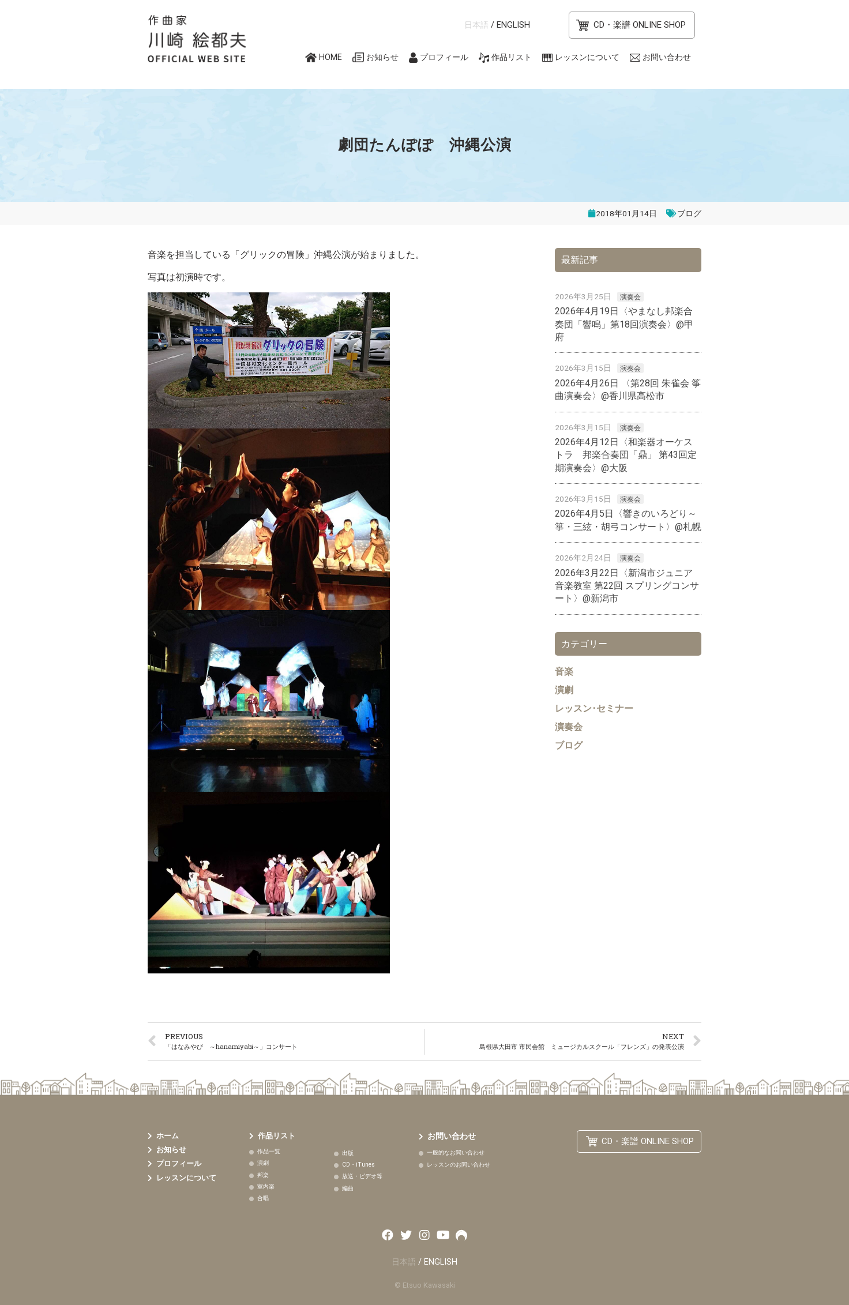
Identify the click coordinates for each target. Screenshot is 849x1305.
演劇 (564, 690)
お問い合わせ (667, 57)
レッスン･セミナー (594, 708)
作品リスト (511, 57)
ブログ (689, 213)
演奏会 (630, 297)
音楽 (564, 671)
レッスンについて (587, 57)
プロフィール (444, 57)
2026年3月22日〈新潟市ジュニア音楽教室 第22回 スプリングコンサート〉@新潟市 (627, 585)
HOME (330, 57)
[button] (632, 25)
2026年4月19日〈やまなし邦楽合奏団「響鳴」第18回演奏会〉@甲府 (624, 324)
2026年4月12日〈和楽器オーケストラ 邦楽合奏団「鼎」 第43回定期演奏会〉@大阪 (626, 455)
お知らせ (382, 57)
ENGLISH (513, 25)
